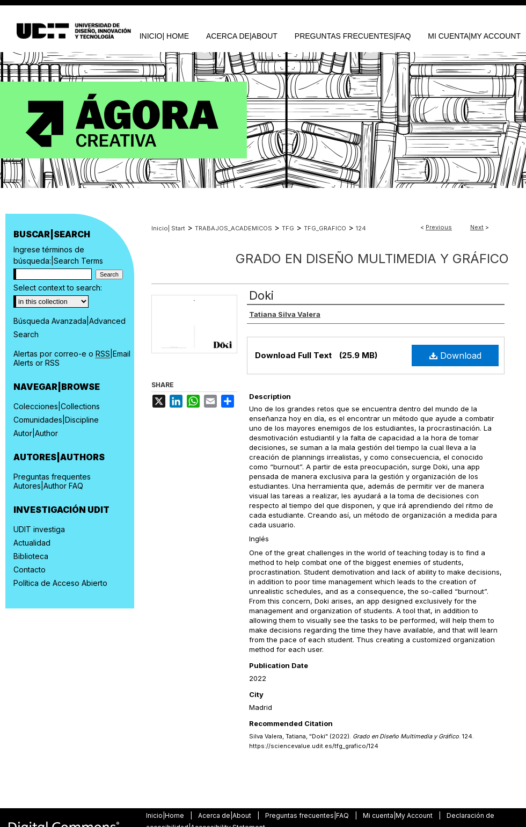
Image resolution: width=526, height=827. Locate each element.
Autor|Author (35, 433)
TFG (288, 228)
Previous (439, 227)
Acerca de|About (225, 815)
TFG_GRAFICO (325, 228)
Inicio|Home (166, 815)
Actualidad (31, 542)
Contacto (29, 569)
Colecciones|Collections (56, 406)
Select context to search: (57, 287)
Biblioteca (30, 556)
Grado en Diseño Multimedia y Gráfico (372, 258)
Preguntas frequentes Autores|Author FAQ (52, 481)
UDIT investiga (39, 529)
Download (455, 355)
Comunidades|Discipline (56, 419)
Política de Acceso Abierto (60, 582)
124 (361, 228)
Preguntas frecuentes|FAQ (307, 815)
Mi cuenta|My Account (398, 815)
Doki (261, 295)
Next (477, 227)
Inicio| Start (168, 228)
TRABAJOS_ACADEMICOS (233, 228)
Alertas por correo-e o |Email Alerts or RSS (71, 358)
